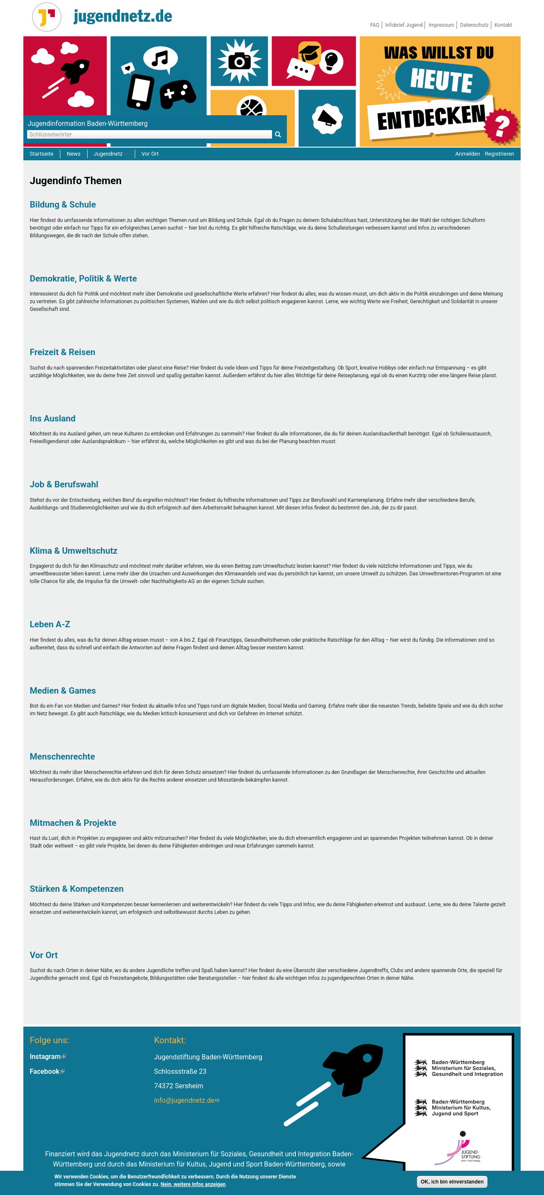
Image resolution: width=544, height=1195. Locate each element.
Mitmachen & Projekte (73, 823)
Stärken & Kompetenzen (77, 889)
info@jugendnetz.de (186, 1100)
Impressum (441, 25)
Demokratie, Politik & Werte (83, 278)
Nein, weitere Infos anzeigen (193, 1186)
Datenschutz (474, 25)
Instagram (48, 1057)
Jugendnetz (111, 154)
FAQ (375, 25)
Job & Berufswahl (64, 484)
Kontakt (503, 25)
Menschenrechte (62, 756)
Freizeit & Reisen (62, 352)
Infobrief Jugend (404, 25)
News (74, 154)
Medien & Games (63, 691)
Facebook (47, 1071)
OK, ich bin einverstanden (452, 1183)
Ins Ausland (53, 418)
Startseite (42, 154)
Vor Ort (150, 154)
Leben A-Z (50, 624)
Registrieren (499, 154)
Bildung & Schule (63, 204)
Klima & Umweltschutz (73, 551)
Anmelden (467, 154)
